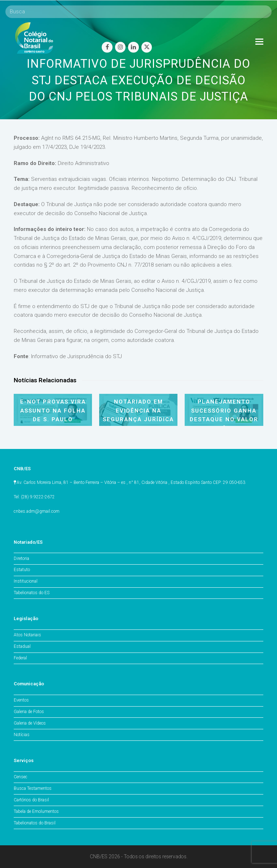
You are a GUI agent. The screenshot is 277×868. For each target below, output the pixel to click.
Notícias (22, 734)
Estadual (22, 646)
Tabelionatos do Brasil (35, 822)
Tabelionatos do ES (31, 592)
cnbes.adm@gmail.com (37, 511)
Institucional (26, 581)
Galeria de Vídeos (30, 723)
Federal (20, 657)
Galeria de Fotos (29, 711)
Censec (20, 776)
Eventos (21, 700)
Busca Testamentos (33, 788)
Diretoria (21, 558)
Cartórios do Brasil (31, 799)
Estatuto (22, 569)
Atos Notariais (27, 634)
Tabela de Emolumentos (36, 811)
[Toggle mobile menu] (259, 41)
